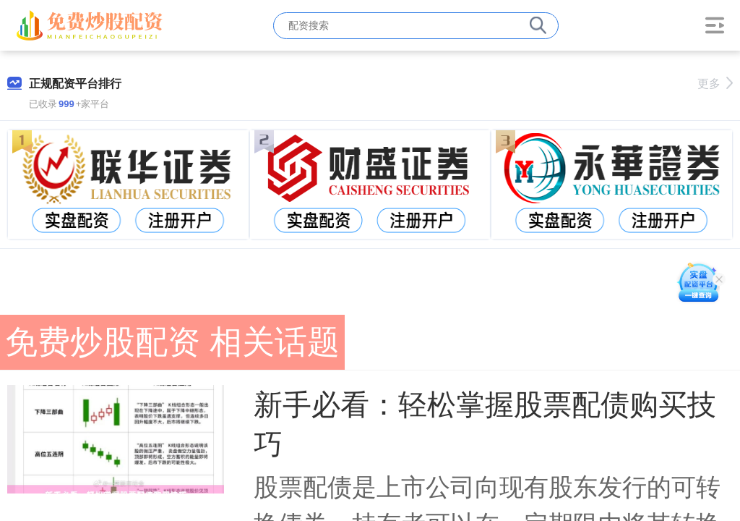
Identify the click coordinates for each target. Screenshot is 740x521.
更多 (715, 83)
